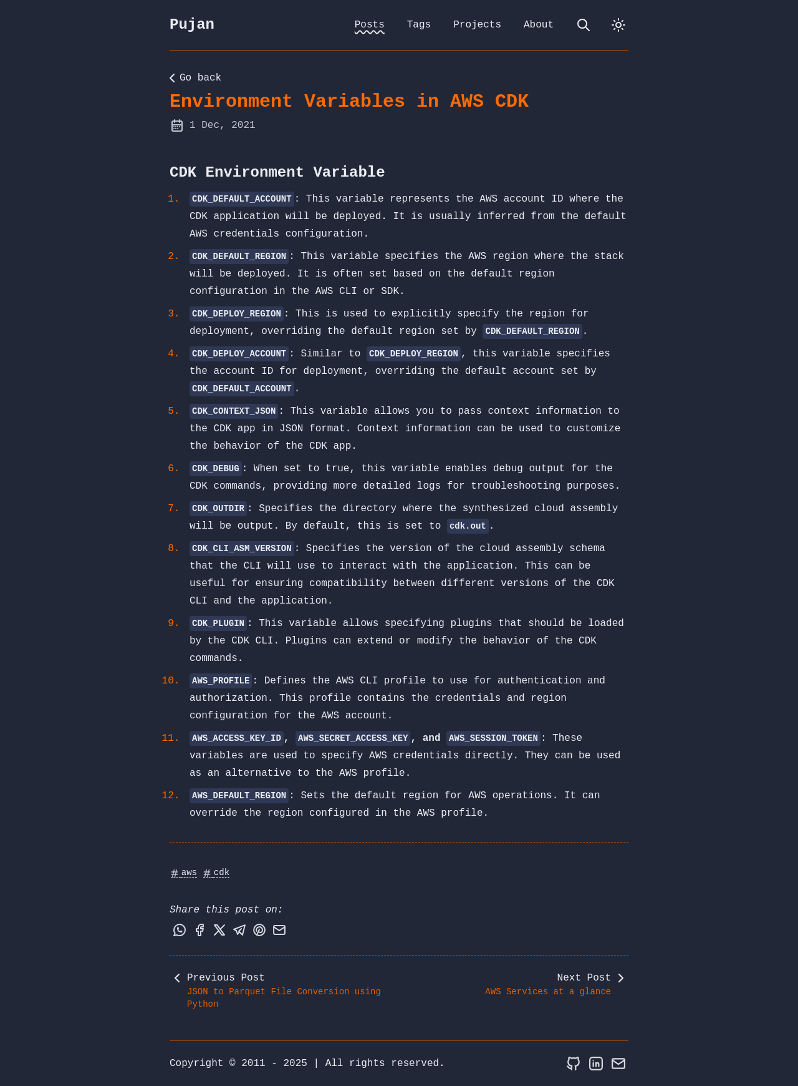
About (539, 25)
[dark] (618, 25)
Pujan (192, 24)
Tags (419, 25)
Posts (370, 25)
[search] (583, 25)
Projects (477, 25)
